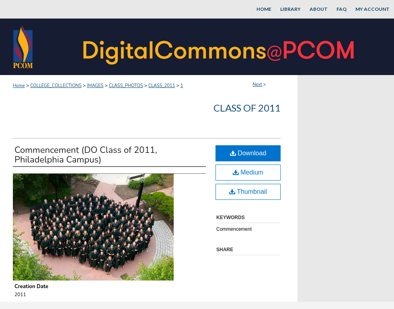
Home (19, 86)
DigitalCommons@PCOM (219, 46)
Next (257, 84)
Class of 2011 (247, 108)
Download (248, 153)
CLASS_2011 (161, 86)
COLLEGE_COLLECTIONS (56, 86)
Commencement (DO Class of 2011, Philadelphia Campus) (85, 155)
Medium (248, 172)
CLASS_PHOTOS (126, 86)
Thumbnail (248, 191)
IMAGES (95, 86)
